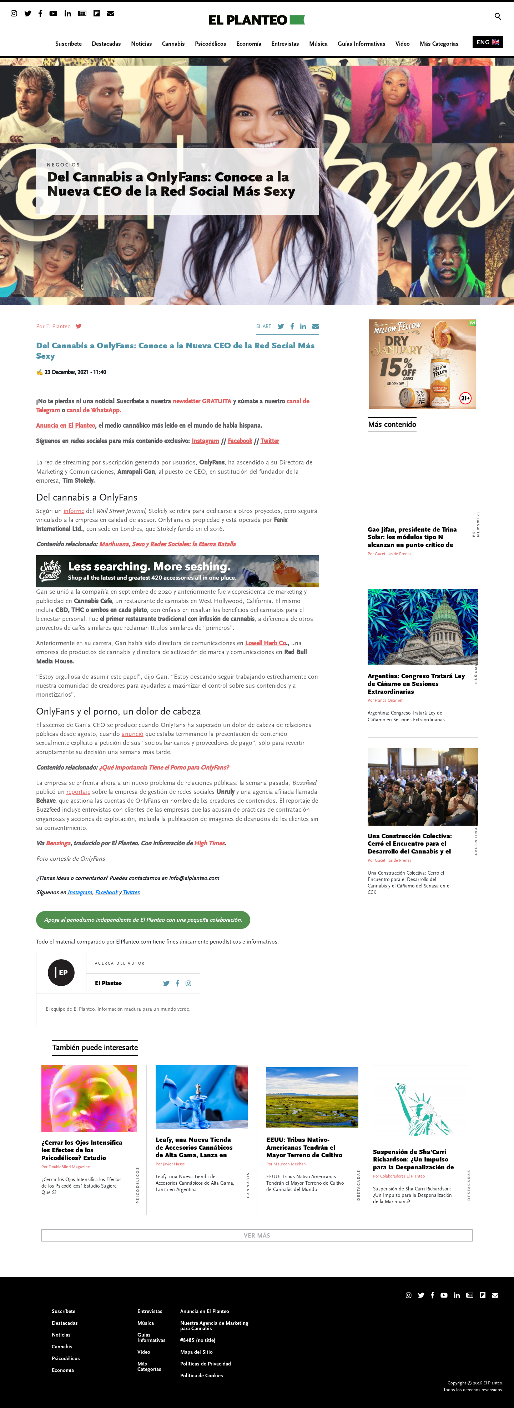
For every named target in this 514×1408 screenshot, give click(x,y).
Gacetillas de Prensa (393, 554)
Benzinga (58, 843)
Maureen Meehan (289, 1164)
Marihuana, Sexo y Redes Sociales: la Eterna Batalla (167, 544)
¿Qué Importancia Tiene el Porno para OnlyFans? (164, 767)
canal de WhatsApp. (94, 410)
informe (74, 511)
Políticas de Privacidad (205, 1364)
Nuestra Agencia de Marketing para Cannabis (214, 1325)
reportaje (78, 792)
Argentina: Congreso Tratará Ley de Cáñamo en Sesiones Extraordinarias (416, 684)
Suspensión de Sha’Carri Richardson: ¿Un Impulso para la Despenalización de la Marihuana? (413, 1163)
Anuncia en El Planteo (65, 425)
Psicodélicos (138, 1185)
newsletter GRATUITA (202, 401)
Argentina (476, 840)
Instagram (205, 441)
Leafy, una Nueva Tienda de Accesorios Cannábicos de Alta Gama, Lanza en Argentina (194, 1151)
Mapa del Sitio (196, 1352)
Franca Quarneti (389, 700)
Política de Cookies (201, 1375)
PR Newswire (476, 524)
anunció (132, 734)
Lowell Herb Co (265, 643)
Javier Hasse (174, 1164)
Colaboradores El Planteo (402, 1176)
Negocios (63, 165)
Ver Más (257, 1235)
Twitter (270, 441)
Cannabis (248, 1185)
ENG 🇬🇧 (488, 42)
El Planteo (58, 326)
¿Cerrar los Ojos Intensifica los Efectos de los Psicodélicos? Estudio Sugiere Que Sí (81, 1154)
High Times (209, 843)
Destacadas (359, 1185)
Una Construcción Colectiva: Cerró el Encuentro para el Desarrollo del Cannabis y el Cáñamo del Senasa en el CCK (412, 848)
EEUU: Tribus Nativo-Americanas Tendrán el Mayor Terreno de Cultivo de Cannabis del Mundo (304, 1151)
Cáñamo (476, 673)
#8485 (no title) (198, 1340)
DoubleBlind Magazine (69, 1167)
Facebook (240, 441)
